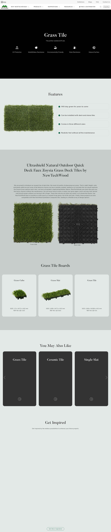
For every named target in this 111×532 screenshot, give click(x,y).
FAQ (97, 2)
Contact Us (106, 2)
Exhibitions (80, 2)
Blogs (90, 2)
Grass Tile (19, 360)
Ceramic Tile (55, 360)
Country (106, 7)
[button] (4, 377)
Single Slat (91, 360)
